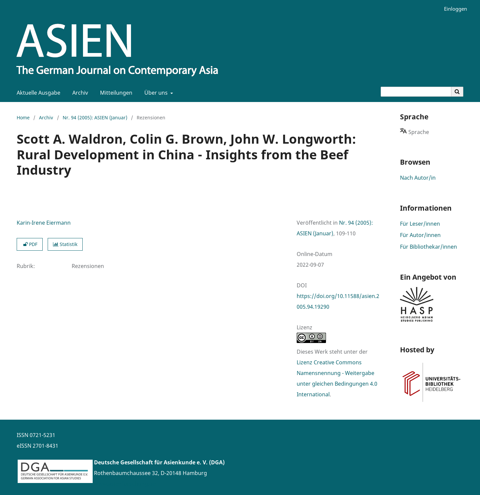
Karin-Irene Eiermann (44, 222)
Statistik (65, 244)
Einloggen (453, 9)
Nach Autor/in (418, 177)
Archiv (79, 92)
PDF (29, 244)
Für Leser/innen (420, 223)
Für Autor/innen (420, 235)
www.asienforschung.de (125, 483)
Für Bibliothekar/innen (428, 246)
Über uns (155, 92)
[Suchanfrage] (416, 92)
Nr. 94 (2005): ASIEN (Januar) (95, 117)
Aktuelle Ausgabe (37, 92)
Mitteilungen (114, 92)
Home (23, 117)
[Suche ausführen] (457, 92)
